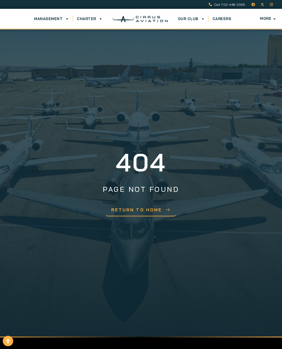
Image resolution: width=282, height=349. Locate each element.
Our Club (191, 19)
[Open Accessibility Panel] (8, 341)
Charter (89, 19)
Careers (222, 19)
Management (51, 19)
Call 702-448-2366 (229, 4)
